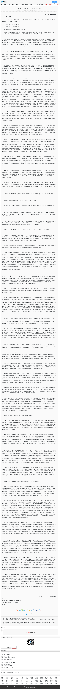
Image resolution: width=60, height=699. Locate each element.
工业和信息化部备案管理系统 (30, 687)
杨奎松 (51, 678)
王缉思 (17, 680)
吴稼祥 (56, 681)
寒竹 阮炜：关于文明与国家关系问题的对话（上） (10, 672)
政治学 (13, 4)
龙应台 (17, 677)
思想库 (46, 4)
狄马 (41, 680)
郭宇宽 (7, 678)
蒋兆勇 (27, 681)
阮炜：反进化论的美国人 (5, 654)
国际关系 (17, 4)
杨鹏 (7, 680)
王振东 (36, 680)
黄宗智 (46, 677)
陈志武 (56, 677)
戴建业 (36, 678)
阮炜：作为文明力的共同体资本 (6, 665)
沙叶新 (36, 681)
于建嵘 (51, 677)
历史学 (38, 4)
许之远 (2, 683)
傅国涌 (36, 677)
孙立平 (51, 683)
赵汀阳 (32, 678)
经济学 (9, 4)
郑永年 (12, 677)
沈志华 (22, 678)
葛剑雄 (46, 681)
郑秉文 (32, 683)
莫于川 (36, 683)
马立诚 (12, 678)
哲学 (42, 4)
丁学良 (22, 677)
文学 (34, 4)
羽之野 (41, 683)
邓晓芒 (12, 680)
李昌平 (41, 678)
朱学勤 (22, 683)
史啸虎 (51, 680)
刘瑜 (41, 681)
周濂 (2, 680)
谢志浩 (46, 683)
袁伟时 (46, 680)
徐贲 (2, 678)
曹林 (26, 677)
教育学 (31, 4)
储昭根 (51, 681)
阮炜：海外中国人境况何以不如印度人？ (8, 657)
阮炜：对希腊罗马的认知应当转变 (7, 652)
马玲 (31, 680)
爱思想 (4, 2)
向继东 (27, 678)
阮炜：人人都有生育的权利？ (6, 664)
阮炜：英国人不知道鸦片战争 (6, 659)
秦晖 (2, 677)
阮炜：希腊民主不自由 (5, 656)
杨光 (56, 683)
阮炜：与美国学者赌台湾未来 (6, 660)
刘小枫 (7, 681)
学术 (6, 602)
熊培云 (56, 680)
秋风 (2, 681)
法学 (5, 4)
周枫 (21, 681)
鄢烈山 (32, 677)
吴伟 (31, 681)
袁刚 (7, 683)
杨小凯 (12, 683)
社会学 (22, 4)
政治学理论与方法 (15, 602)
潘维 (26, 683)
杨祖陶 (17, 678)
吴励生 (17, 683)
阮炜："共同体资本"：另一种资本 (7, 667)
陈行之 (7, 677)
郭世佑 (27, 680)
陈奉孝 (22, 680)
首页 (2, 4)
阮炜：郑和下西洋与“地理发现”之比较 (8, 662)
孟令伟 (12, 681)
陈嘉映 (41, 677)
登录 (29, 632)
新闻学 (26, 4)
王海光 (56, 678)
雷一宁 (17, 681)
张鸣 (46, 678)
